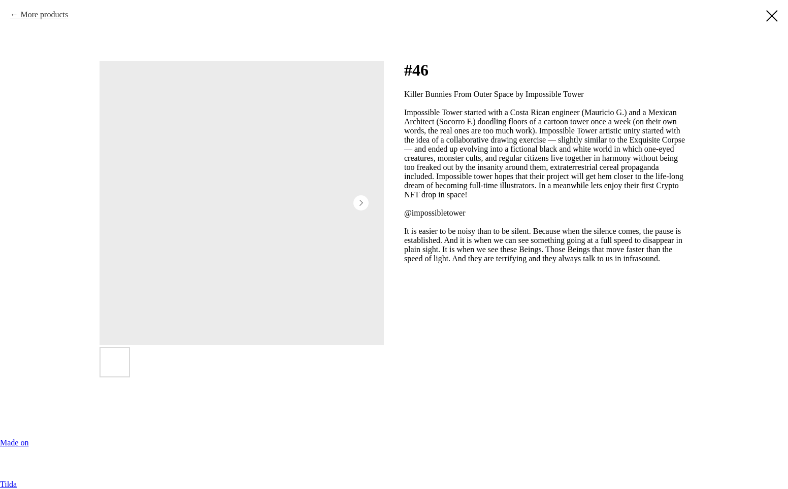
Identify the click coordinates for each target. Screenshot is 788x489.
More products (44, 14)
